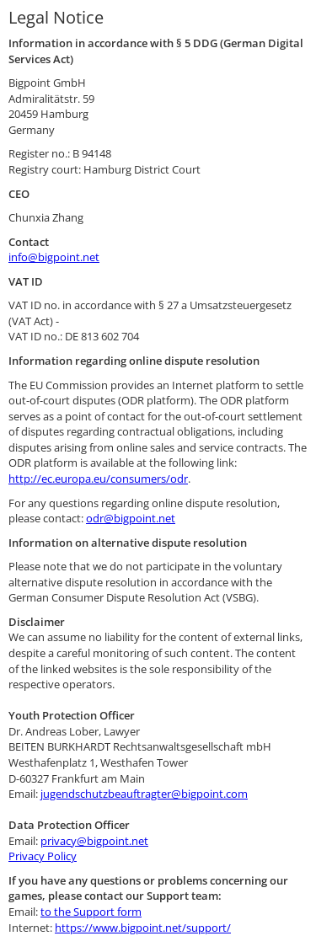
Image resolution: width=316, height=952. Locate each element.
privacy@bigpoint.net (94, 840)
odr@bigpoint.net (130, 518)
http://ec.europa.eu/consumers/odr (98, 478)
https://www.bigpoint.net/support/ (143, 927)
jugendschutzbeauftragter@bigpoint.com (144, 793)
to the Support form (91, 911)
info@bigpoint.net (53, 257)
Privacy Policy (42, 856)
